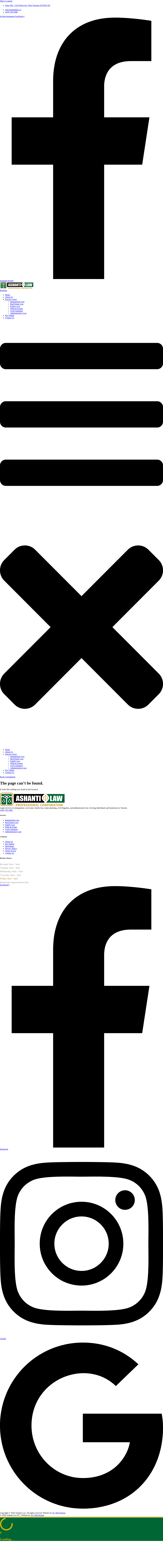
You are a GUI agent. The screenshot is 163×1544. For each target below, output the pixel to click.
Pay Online (9, 315)
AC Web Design (58, 1513)
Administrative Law (18, 313)
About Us (9, 297)
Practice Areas (11, 299)
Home (7, 295)
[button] (81, 533)
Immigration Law (17, 302)
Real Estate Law (17, 304)
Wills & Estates (16, 308)
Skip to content (6, 1)
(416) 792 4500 (6, 810)
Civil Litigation (16, 311)
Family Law (15, 306)
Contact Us (9, 318)
